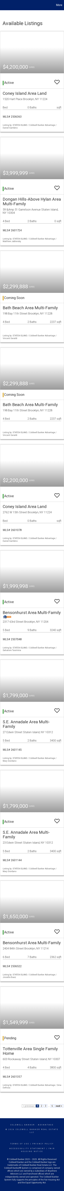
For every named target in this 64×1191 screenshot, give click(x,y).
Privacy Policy (43, 1144)
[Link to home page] (3, 5)
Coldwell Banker (22, 1125)
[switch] (57, 80)
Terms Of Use (19, 1144)
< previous (28, 1106)
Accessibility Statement (27, 1148)
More (59, 5)
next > (59, 1106)
